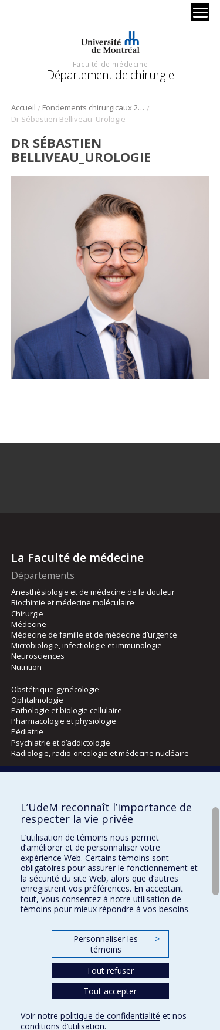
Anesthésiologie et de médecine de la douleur (93, 592)
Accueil (23, 107)
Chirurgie (27, 613)
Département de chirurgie (110, 75)
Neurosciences (38, 655)
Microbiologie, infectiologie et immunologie (86, 645)
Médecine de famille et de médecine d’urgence (94, 634)
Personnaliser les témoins (116, 944)
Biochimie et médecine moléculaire (72, 602)
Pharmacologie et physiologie (63, 721)
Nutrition (26, 667)
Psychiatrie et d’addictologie (60, 742)
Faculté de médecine (110, 64)
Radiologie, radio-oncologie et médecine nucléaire (100, 753)
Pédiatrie (27, 731)
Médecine (28, 624)
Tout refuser (110, 970)
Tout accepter (110, 991)
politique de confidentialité (110, 1015)
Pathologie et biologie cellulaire (66, 710)
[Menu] (200, 12)
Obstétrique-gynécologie (55, 689)
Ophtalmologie (37, 699)
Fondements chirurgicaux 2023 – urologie (93, 107)
